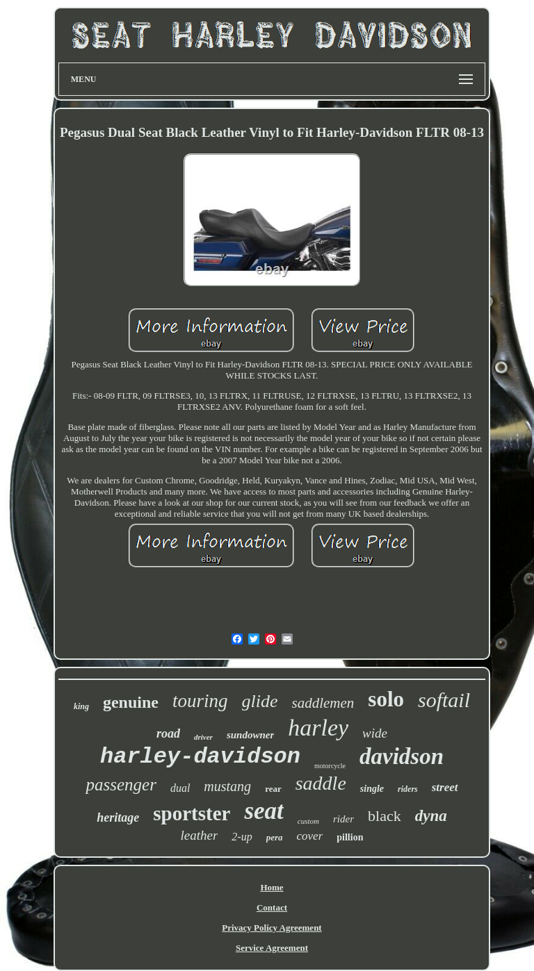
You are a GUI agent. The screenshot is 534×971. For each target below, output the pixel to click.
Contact (272, 907)
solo (386, 699)
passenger (121, 784)
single (372, 788)
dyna (431, 815)
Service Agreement (272, 948)
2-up (242, 837)
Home (271, 887)
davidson (401, 756)
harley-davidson (200, 757)
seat (263, 810)
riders (408, 789)
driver (203, 737)
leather (199, 835)
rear (273, 788)
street (445, 787)
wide (374, 733)
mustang (227, 786)
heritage (118, 817)
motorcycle (330, 766)
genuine (131, 702)
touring (200, 700)
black (384, 815)
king (81, 706)
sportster (191, 813)
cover (310, 836)
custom (308, 821)
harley (318, 727)
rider (343, 818)
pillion (350, 837)
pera (274, 837)
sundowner (250, 734)
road (168, 733)
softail (444, 699)
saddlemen (323, 703)
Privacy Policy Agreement (271, 927)
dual (180, 788)
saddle (321, 783)
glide (260, 701)
